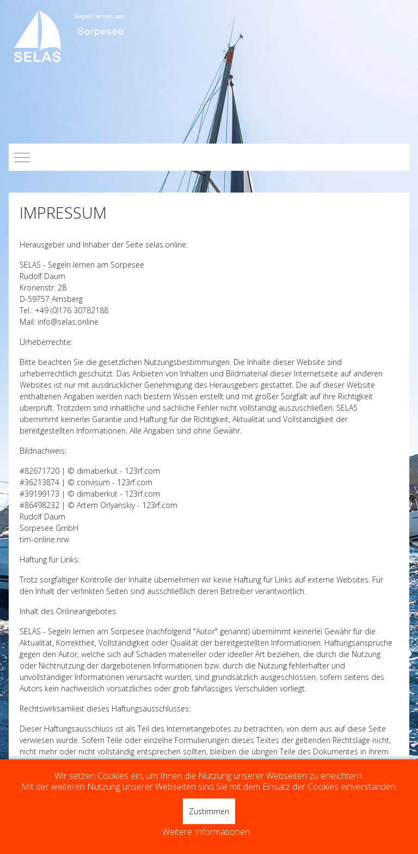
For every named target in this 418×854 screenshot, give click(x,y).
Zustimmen (209, 811)
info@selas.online (68, 322)
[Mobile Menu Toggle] (22, 157)
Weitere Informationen (206, 832)
